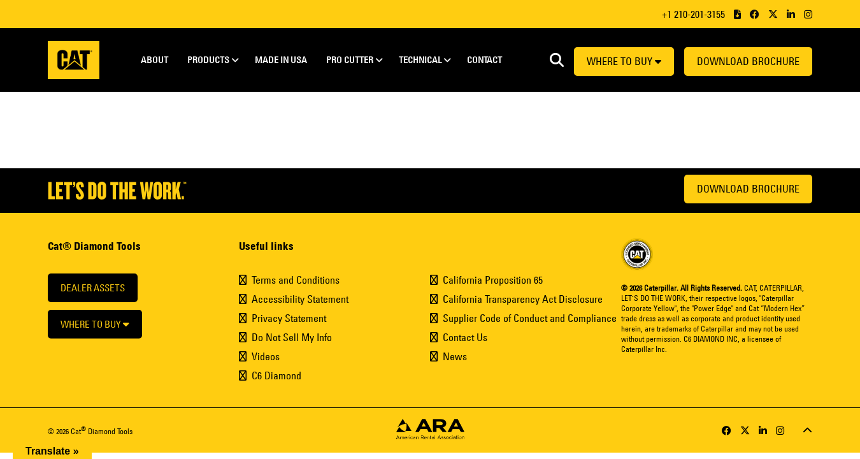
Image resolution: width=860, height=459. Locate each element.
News (455, 356)
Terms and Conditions (296, 279)
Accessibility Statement (300, 299)
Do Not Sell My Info (292, 337)
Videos (266, 356)
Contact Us (465, 337)
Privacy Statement (289, 318)
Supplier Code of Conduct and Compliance (530, 318)
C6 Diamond (276, 375)
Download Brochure (748, 61)
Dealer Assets (93, 288)
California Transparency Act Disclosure (523, 299)
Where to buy (624, 61)
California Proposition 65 (493, 279)
